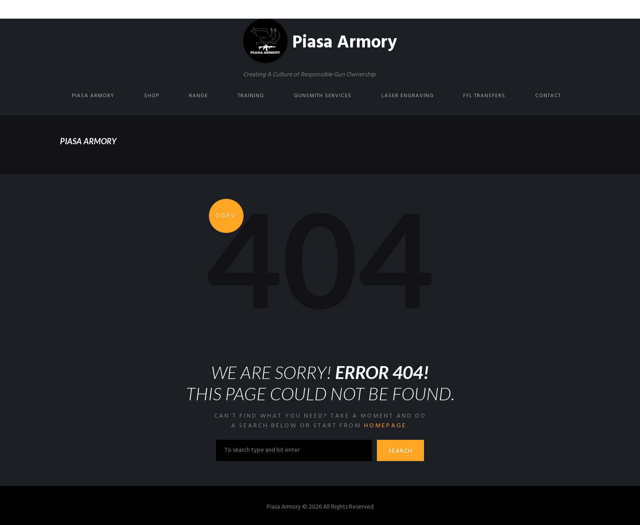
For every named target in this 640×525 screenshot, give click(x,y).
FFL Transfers (484, 95)
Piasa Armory (93, 95)
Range (198, 95)
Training (251, 95)
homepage (385, 426)
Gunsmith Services (323, 95)
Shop (151, 95)
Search (400, 451)
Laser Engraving (407, 95)
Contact (548, 95)
